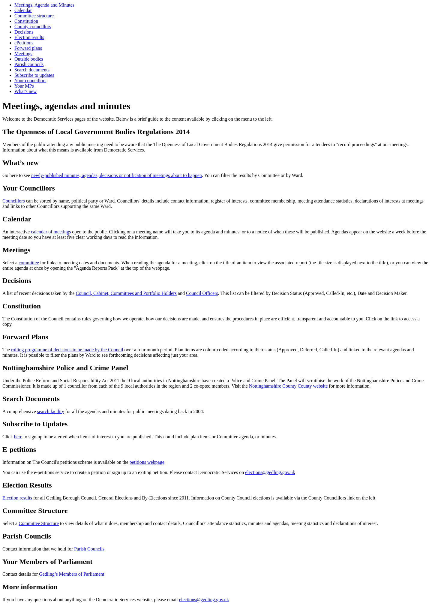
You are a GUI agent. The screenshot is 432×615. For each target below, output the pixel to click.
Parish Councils (89, 548)
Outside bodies (28, 59)
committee (29, 262)
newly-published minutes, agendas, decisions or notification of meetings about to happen (116, 175)
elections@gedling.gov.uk (270, 472)
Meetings (23, 53)
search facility (50, 411)
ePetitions (23, 42)
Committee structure (34, 15)
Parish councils (29, 64)
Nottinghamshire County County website (288, 385)
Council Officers (202, 293)
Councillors (13, 200)
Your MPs (24, 85)
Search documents (32, 69)
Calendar (23, 10)
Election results (29, 37)
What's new (25, 91)
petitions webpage (147, 462)
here (18, 436)
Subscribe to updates (34, 75)
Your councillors (30, 80)
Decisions (23, 31)
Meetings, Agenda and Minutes (44, 5)
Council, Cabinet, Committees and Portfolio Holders (126, 293)
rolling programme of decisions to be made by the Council (67, 349)
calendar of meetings (51, 231)
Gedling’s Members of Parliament (71, 574)
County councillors (32, 26)
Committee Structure (39, 523)
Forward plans (28, 48)
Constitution (26, 21)
